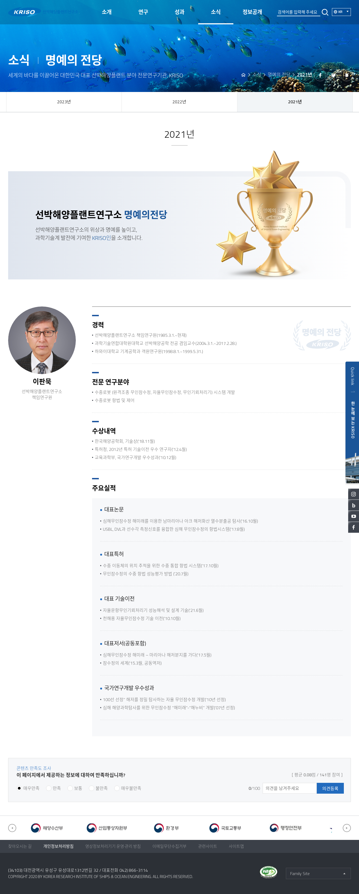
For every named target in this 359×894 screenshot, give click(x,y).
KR (344, 11)
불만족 (102, 788)
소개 (107, 12)
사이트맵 (236, 846)
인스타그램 (353, 494)
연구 (143, 12)
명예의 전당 (279, 74)
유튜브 (353, 516)
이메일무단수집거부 (169, 846)
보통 (78, 788)
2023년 (64, 101)
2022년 (179, 101)
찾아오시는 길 (20, 846)
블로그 (353, 505)
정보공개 (252, 12)
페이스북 (353, 527)
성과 (179, 12)
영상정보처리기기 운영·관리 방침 (113, 846)
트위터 (333, 75)
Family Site (300, 873)
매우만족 (31, 788)
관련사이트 (207, 846)
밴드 (347, 75)
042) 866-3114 (133, 870)
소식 (216, 12)
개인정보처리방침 (58, 846)
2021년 (295, 101)
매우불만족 (131, 788)
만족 (57, 788)
